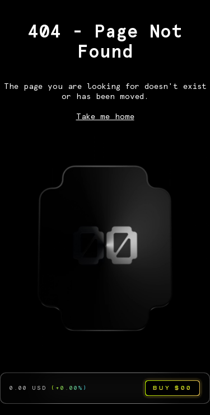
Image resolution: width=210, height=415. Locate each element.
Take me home (105, 117)
